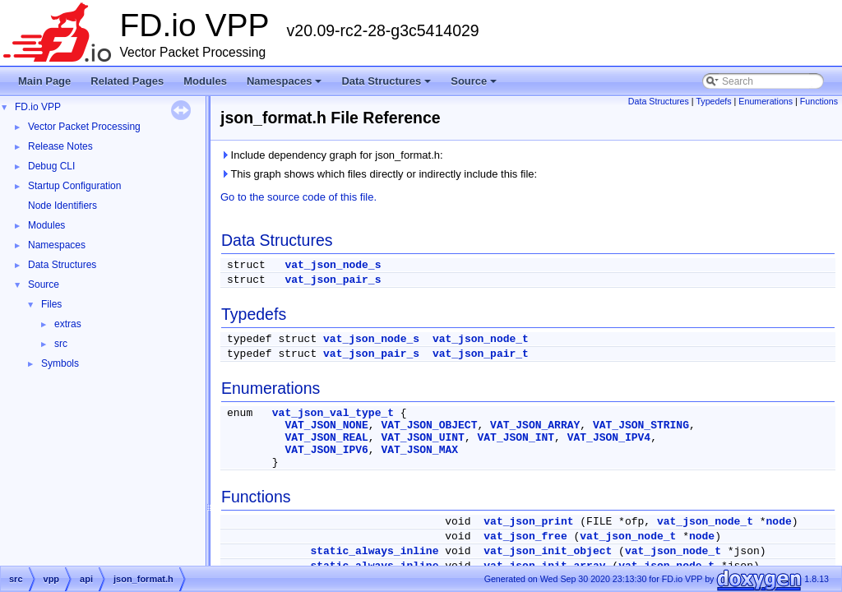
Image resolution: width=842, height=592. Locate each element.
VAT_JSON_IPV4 (608, 438)
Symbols (60, 363)
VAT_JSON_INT (515, 438)
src (60, 343)
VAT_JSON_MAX (419, 450)
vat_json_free (525, 536)
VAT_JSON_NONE (326, 425)
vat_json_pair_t (481, 354)
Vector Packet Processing (84, 126)
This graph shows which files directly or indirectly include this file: (378, 174)
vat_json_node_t (481, 339)
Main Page (44, 81)
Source (475, 85)
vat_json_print (528, 522)
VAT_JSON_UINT (422, 438)
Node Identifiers (62, 205)
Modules (205, 81)
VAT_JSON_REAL (326, 438)
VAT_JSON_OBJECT (429, 425)
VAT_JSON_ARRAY (535, 425)
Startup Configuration (74, 186)
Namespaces (286, 85)
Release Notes (60, 146)
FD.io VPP (38, 107)
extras (67, 324)
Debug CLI (51, 166)
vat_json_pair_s (333, 280)
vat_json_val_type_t (333, 413)
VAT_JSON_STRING (641, 425)
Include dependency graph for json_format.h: (331, 155)
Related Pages (127, 81)
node (779, 522)
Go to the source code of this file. (298, 197)
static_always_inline (374, 551)
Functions (819, 101)
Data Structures (387, 85)
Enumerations (765, 101)
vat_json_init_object (547, 551)
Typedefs (713, 101)
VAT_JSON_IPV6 (326, 450)
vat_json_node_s (333, 265)
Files (51, 304)
